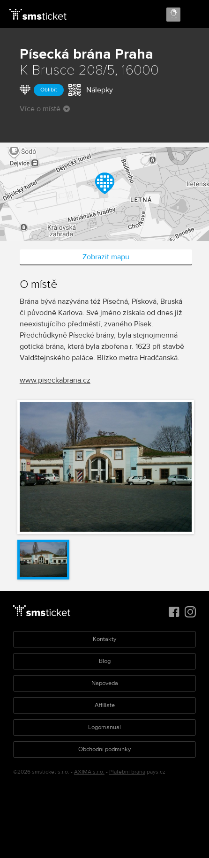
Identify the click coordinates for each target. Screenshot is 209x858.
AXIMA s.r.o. (89, 771)
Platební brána (127, 771)
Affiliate (105, 705)
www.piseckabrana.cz (55, 380)
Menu (193, 15)
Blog (105, 661)
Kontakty (104, 639)
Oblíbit (48, 89)
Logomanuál (104, 727)
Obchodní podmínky (104, 749)
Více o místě (45, 108)
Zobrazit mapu (105, 257)
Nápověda (104, 683)
